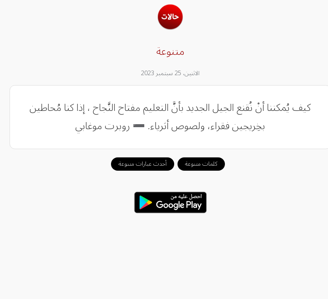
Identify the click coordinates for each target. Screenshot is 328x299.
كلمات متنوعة (195, 164)
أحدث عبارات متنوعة (136, 164)
